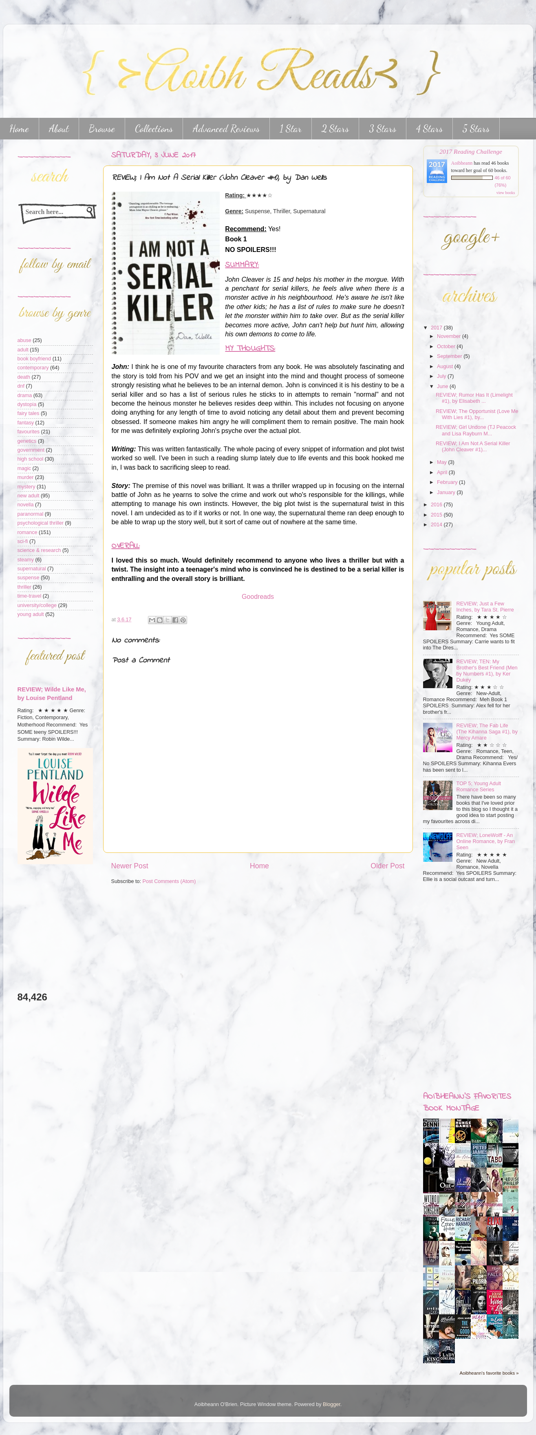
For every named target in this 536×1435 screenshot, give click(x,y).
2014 (437, 525)
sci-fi (23, 541)
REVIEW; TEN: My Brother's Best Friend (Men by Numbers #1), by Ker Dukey (487, 671)
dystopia (27, 404)
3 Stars (382, 129)
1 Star (291, 129)
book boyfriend (34, 359)
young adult (31, 614)
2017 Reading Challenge (470, 151)
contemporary (33, 368)
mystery (26, 487)
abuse (24, 340)
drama (25, 395)
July (442, 376)
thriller (24, 587)
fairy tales (29, 413)
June (443, 386)
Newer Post (129, 866)
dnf (21, 386)
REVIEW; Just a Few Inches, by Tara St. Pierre (485, 607)
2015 (437, 515)
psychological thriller (41, 523)
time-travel (30, 596)
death (24, 377)
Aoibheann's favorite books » (488, 1373)
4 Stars (429, 129)
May (442, 462)
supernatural (32, 569)
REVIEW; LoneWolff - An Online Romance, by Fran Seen (486, 841)
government (31, 450)
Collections (154, 129)
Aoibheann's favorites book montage (467, 1103)
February (448, 482)
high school (31, 459)
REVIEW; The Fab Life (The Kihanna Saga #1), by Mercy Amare (487, 732)
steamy (26, 560)
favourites (29, 432)
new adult (29, 496)
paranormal (31, 514)
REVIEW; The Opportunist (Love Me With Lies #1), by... (477, 414)
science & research (39, 550)
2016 (437, 505)
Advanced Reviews (226, 129)
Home (259, 866)
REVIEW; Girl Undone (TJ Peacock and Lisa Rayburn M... (476, 430)
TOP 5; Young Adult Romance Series (479, 787)
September (450, 356)
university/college (37, 605)
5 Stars (476, 129)
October (447, 346)
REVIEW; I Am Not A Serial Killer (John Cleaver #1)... (473, 447)
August (445, 366)
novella (26, 505)
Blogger (331, 1404)
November (449, 336)
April (443, 472)
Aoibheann (462, 163)
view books (505, 192)
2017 (437, 328)
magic (24, 468)
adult (23, 350)
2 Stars (335, 129)
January (447, 492)
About (59, 129)
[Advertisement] (42, 927)
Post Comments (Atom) (169, 881)
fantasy (26, 423)
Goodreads (258, 596)
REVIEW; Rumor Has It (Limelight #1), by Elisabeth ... (474, 398)
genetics (27, 441)
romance (27, 532)
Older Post (387, 866)
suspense (29, 578)
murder (26, 477)
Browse (102, 129)
